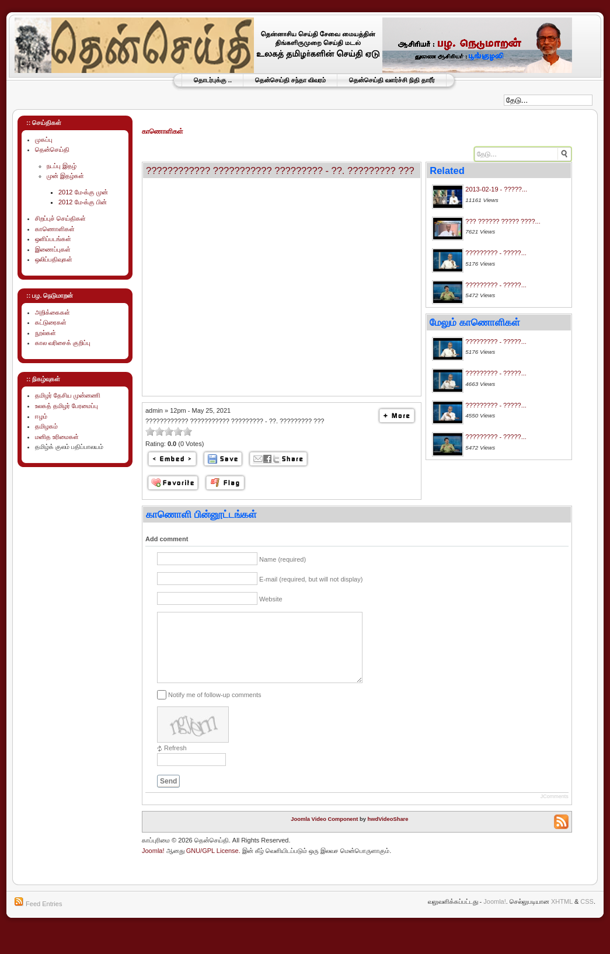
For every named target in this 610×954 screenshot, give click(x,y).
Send (168, 795)
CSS (587, 915)
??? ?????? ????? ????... (502, 221)
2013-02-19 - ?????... (496, 189)
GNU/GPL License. (213, 864)
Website (271, 599)
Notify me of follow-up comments (215, 708)
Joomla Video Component (324, 833)
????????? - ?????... (496, 252)
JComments (555, 810)
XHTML (562, 915)
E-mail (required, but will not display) (310, 579)
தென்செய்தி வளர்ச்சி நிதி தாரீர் (392, 79)
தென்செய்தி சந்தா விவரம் (290, 79)
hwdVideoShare (388, 833)
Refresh (175, 761)
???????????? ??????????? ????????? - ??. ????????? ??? (280, 170)
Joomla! (153, 864)
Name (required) (282, 559)
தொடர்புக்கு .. (213, 79)
